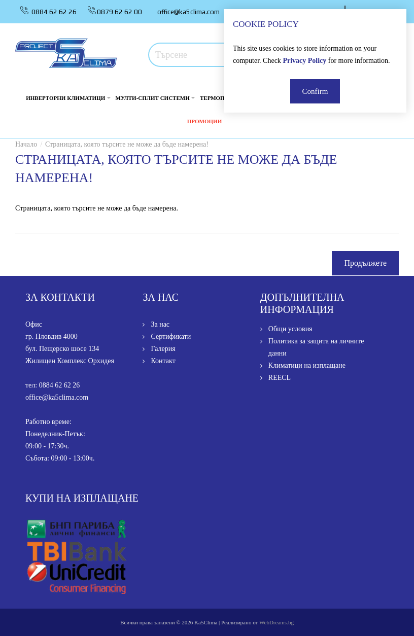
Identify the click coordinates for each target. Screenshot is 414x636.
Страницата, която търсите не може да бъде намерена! (127, 144)
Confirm (315, 91)
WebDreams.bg (276, 622)
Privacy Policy (304, 60)
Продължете (365, 263)
